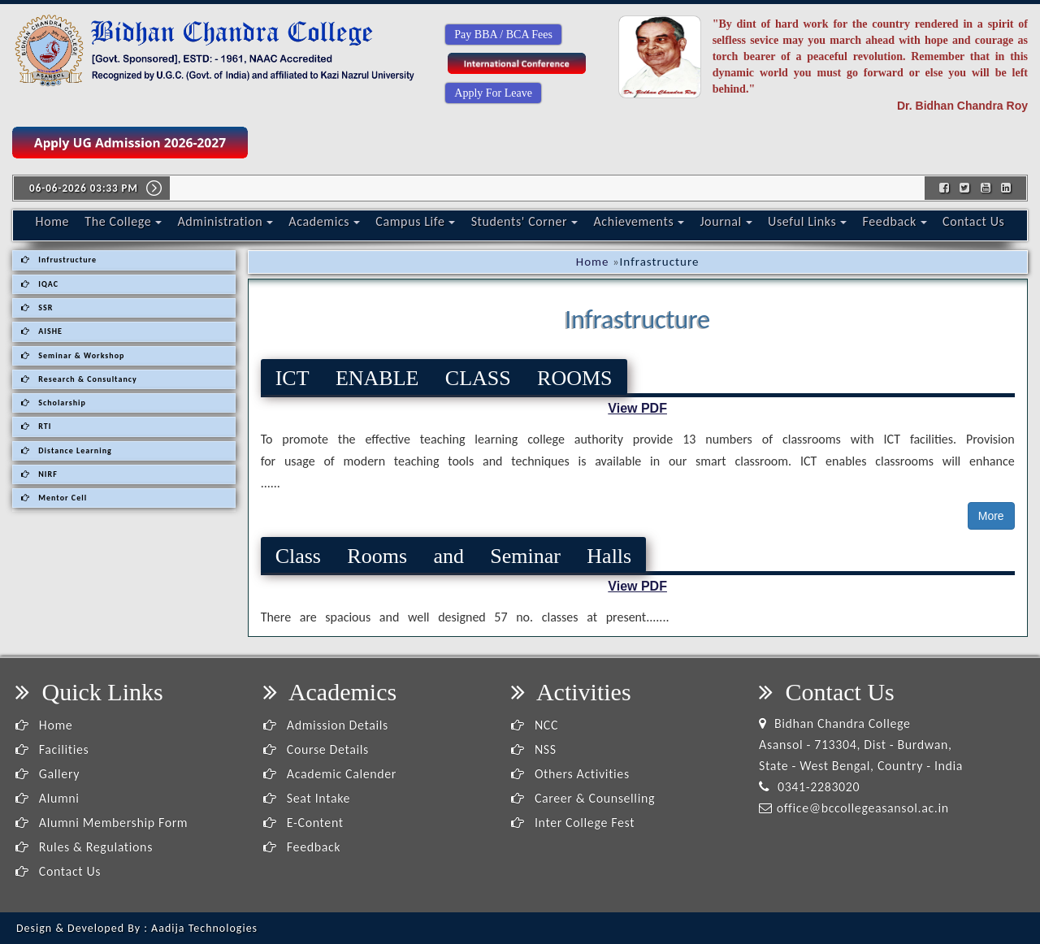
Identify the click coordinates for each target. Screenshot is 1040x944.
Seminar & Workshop (72, 355)
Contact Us (973, 221)
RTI (36, 426)
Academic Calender (329, 774)
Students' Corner (524, 221)
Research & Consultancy (79, 379)
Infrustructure (59, 259)
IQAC (39, 284)
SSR (37, 307)
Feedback (895, 221)
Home (53, 221)
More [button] (991, 515)
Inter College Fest (573, 822)
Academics (324, 221)
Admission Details (325, 725)
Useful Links (807, 221)
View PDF (637, 408)
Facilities (52, 749)
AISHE (42, 331)
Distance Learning (66, 450)
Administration (226, 221)
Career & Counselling (583, 798)
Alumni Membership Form (101, 822)
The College (123, 221)
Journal (726, 221)
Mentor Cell (54, 497)
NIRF (39, 474)
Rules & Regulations (84, 847)
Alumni (47, 798)
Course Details (316, 749)
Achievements (638, 221)
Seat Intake (306, 798)
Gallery (47, 774)
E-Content (303, 822)
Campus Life (415, 221)
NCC (534, 725)
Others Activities (570, 774)
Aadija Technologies (204, 928)
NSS (534, 749)
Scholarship (53, 402)
